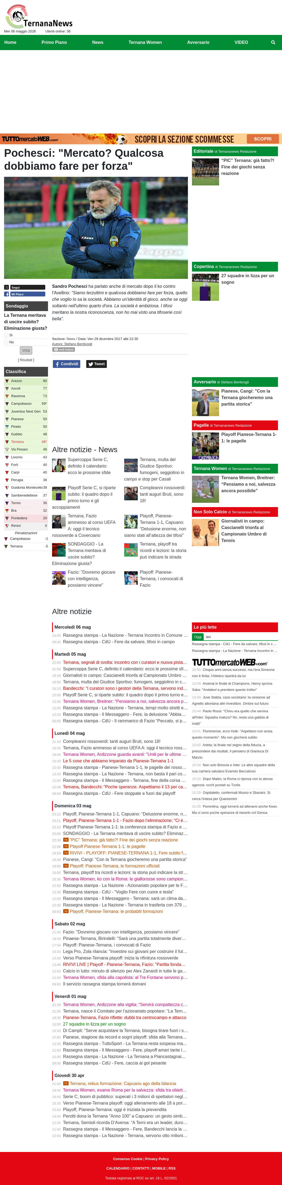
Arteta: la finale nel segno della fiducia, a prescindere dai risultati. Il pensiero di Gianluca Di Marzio (230, 751)
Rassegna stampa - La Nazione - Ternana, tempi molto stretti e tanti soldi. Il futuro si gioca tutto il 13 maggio (166, 708)
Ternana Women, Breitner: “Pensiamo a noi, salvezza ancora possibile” (131, 701)
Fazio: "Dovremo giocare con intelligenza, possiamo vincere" (92, 578)
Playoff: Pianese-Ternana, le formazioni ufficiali (111, 866)
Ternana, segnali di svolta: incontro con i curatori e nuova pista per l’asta (132, 662)
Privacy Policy (157, 1159)
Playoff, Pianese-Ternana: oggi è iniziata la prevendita (114, 1109)
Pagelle (201, 425)
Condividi (66, 364)
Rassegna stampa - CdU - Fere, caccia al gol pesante (114, 1063)
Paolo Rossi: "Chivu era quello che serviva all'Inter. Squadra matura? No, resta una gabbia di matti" (230, 717)
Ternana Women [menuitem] (145, 42)
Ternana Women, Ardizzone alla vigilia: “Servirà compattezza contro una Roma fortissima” (149, 1004)
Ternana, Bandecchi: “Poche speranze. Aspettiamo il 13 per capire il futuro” (135, 787)
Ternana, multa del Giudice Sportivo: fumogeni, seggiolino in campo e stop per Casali (144, 682)
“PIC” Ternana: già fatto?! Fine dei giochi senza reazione (120, 840)
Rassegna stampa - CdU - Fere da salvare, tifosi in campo (119, 641)
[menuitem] (273, 42)
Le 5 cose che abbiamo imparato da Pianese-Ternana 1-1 (118, 761)
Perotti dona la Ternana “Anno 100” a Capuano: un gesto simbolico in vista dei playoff (145, 1116)
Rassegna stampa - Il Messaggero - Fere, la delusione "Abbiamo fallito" (131, 714)
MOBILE (159, 1168)
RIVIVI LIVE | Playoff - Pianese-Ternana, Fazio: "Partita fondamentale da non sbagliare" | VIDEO (156, 964)
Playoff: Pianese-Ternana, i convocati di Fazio (161, 578)
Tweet (96, 364)
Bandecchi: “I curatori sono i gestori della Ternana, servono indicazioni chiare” (137, 688)
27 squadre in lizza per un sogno (94, 1024)
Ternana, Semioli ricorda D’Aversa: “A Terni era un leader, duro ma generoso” (137, 1122)
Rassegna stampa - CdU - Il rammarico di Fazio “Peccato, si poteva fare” (133, 721)
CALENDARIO (117, 1168)
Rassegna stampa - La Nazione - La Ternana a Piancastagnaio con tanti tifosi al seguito (147, 1056)
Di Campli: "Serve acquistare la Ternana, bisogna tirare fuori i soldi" (127, 1030)
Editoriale (203, 151)
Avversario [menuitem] (198, 42)
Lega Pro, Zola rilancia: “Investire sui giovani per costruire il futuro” (127, 951)
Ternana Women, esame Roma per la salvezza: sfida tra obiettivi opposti (132, 1090)
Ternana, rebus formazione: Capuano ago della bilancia (119, 1083)
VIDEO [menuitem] (241, 42)
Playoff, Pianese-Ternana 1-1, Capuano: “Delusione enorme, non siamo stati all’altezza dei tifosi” (156, 814)
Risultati (26, 360)
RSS (171, 1168)
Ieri (208, 637)
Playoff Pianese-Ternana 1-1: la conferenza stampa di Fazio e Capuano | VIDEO (140, 827)
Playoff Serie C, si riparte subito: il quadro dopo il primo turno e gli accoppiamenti (140, 695)
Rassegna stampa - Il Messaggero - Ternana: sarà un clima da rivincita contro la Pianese (148, 898)
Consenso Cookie (127, 1159)
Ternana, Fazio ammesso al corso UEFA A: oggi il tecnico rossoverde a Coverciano (142, 748)
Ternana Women (210, 468)
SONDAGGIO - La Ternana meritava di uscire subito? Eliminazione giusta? (135, 833)
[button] (26, 350)
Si (10, 335)
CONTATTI (140, 1168)
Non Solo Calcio (210, 512)
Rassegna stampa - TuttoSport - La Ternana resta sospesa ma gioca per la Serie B (142, 1043)
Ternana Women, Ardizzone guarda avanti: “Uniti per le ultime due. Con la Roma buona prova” (153, 754)
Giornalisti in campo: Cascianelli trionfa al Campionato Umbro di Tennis (131, 675)
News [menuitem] (98, 42)
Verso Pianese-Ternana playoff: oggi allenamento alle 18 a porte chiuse (131, 1103)
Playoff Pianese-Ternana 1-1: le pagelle (104, 846)
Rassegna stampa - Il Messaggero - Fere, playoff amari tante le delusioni (133, 1050)
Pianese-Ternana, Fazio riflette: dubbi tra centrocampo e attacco (124, 1017)
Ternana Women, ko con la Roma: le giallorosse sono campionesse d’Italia (134, 879)
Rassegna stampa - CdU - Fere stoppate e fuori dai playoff (119, 793)
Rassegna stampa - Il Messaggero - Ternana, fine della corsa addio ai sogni (135, 780)
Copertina (204, 266)
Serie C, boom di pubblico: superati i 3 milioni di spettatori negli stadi (128, 1096)
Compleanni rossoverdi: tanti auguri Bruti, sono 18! (162, 494)
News (70, 339)
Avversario (205, 382)
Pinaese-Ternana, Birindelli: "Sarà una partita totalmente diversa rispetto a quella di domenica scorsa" (160, 938)
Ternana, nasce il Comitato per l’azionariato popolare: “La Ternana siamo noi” (137, 1011)
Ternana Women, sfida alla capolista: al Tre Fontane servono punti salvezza (135, 977)
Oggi (197, 637)
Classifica (16, 371)
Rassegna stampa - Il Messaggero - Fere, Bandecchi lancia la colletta (130, 1129)
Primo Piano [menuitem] (54, 42)
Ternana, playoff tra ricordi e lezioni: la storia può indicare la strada (163, 550)
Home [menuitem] (10, 42)
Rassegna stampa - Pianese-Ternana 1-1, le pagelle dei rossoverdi (127, 767)
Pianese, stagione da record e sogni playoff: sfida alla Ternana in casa (130, 1037)
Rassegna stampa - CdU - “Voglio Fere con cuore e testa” (118, 892)
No (11, 342)
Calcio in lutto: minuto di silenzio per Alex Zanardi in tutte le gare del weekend (137, 971)
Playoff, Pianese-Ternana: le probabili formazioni (113, 911)
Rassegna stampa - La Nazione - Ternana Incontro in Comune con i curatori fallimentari (147, 635)
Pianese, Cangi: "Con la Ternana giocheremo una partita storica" (125, 859)
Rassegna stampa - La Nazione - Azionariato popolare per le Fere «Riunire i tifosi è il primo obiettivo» (160, 885)
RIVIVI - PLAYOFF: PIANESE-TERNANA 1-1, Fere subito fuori (126, 853)
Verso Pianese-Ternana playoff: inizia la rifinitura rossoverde (120, 958)
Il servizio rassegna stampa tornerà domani (104, 984)
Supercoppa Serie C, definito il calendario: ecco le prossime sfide (89, 466)
